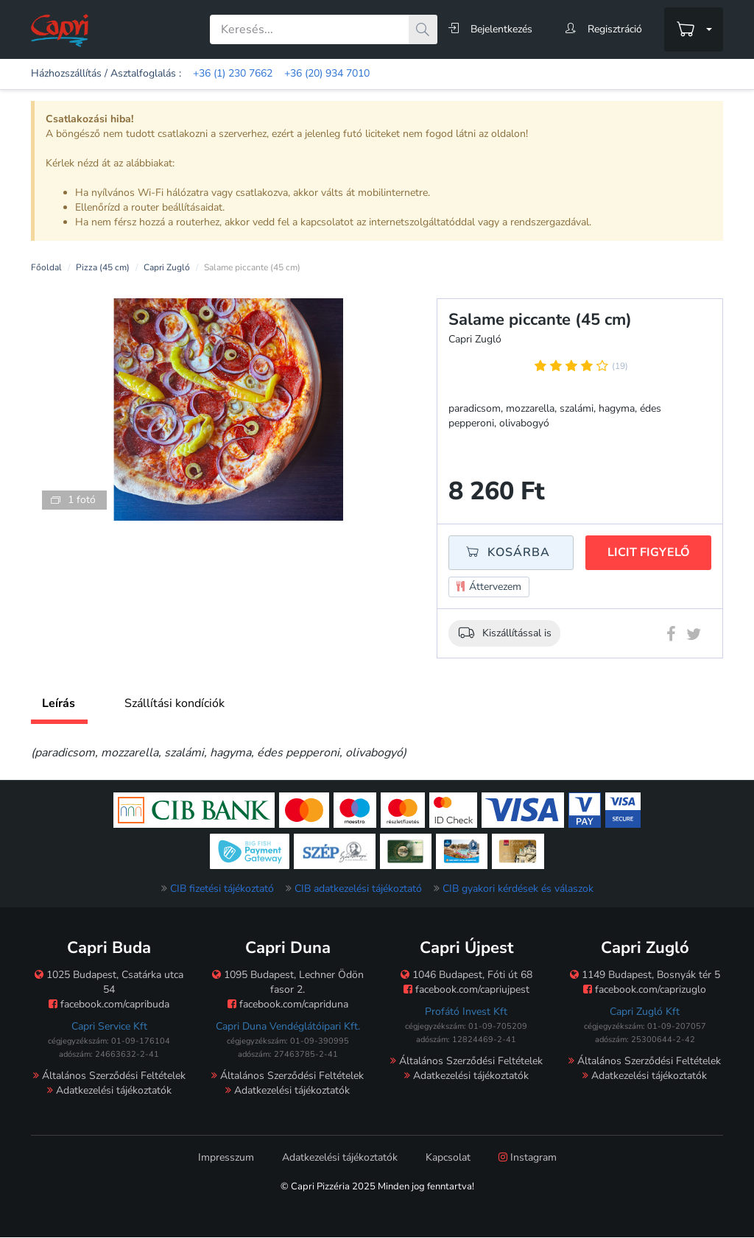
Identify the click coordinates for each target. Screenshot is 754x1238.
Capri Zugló (167, 267)
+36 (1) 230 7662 (232, 73)
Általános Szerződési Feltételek (109, 1076)
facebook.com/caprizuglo (644, 989)
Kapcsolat (448, 1157)
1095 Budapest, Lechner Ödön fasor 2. (288, 982)
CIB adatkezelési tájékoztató (358, 889)
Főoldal (46, 267)
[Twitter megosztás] (693, 637)
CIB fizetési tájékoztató (222, 889)
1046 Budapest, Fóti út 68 (466, 975)
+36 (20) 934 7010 (327, 73)
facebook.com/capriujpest (466, 989)
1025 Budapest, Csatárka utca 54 (109, 982)
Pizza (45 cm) (103, 267)
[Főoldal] (59, 30)
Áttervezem (489, 587)
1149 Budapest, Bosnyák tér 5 (645, 975)
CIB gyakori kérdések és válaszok (518, 889)
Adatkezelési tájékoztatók (109, 1090)
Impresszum (226, 1157)
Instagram (527, 1157)
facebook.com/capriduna (288, 1004)
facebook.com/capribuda (109, 1004)
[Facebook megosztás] (671, 637)
